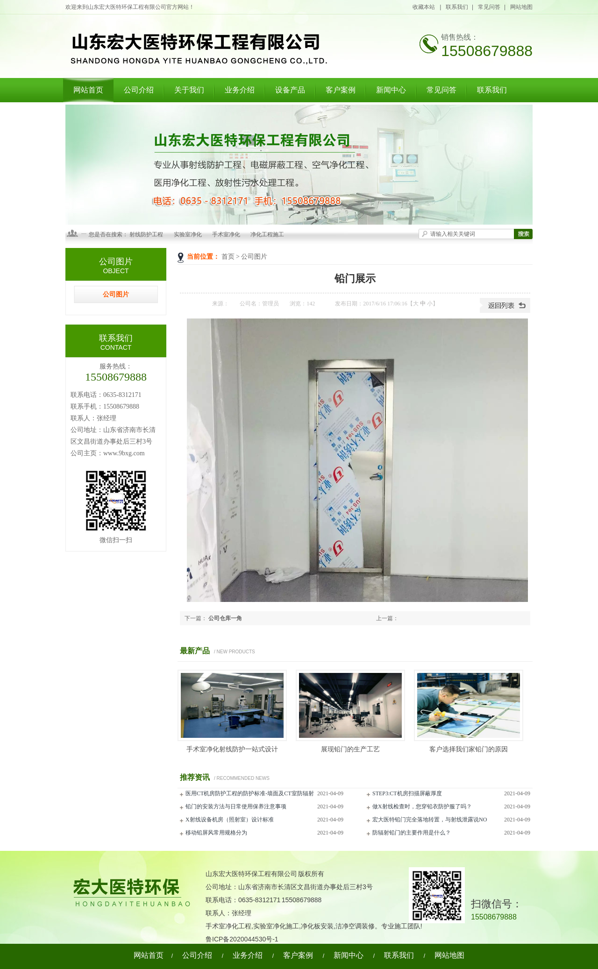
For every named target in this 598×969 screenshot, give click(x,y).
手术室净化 (226, 234)
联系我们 (457, 7)
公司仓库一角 (225, 618)
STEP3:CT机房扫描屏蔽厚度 (407, 793)
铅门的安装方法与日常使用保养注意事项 (235, 806)
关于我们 (189, 90)
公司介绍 (139, 90)
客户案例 (341, 90)
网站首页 (88, 90)
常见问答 (489, 7)
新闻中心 (391, 90)
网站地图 (521, 7)
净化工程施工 (267, 234)
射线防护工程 (146, 234)
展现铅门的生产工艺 (350, 749)
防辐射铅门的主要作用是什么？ (411, 832)
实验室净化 (188, 234)
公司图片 (254, 256)
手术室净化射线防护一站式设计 (232, 749)
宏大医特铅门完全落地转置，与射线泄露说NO (429, 819)
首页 (228, 256)
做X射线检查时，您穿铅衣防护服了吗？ (422, 806)
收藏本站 (424, 7)
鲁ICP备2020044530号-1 (242, 939)
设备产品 (290, 90)
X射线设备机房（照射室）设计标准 (229, 819)
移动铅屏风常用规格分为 (216, 832)
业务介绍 (240, 90)
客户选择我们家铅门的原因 (468, 749)
